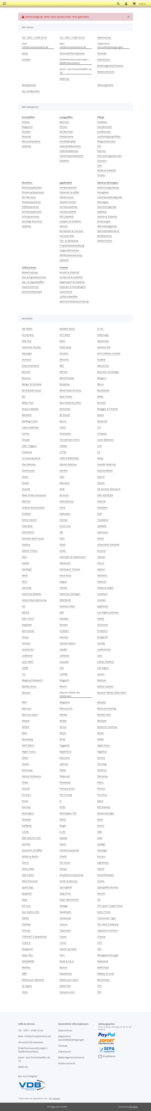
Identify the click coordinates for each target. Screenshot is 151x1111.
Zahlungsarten (105, 85)
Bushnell (102, 421)
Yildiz (25, 992)
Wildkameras (104, 235)
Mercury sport (30, 714)
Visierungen (104, 221)
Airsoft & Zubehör (69, 272)
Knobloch (102, 630)
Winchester (103, 979)
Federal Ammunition (33, 507)
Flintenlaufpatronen (33, 192)
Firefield (26, 513)
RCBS (62, 807)
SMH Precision (30, 881)
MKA (24, 733)
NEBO (100, 739)
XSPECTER (65, 985)
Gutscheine (66, 291)
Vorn (62, 955)
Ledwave (64, 655)
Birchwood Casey (31, 390)
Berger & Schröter (32, 384)
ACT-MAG (65, 334)
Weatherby (66, 973)
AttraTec (64, 359)
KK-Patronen (29, 197)
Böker (100, 396)
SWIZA (25, 918)
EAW (62, 489)
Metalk (25, 720)
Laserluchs (28, 649)
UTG (99, 942)
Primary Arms (67, 788)
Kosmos (64, 637)
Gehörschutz (67, 197)
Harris (100, 563)
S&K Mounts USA (31, 837)
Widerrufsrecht (105, 71)
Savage (101, 844)
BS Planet (65, 415)
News (25, 53)
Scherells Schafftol (32, 850)
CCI (99, 427)
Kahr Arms (28, 618)
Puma (25, 800)
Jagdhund (102, 606)
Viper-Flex (27, 955)
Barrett (63, 371)
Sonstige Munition (32, 221)
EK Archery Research (108, 489)
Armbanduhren (68, 187)
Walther (26, 967)
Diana (25, 476)
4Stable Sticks (67, 328)
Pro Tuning (66, 794)
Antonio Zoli (104, 347)
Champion (65, 433)
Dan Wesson (29, 464)
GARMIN (102, 526)
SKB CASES (28, 874)
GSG (24, 556)
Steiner (101, 893)
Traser (63, 936)
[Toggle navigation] (4, 2)
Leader (63, 649)
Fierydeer (102, 507)
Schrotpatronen (30, 216)
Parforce (102, 770)
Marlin (63, 686)
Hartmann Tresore (70, 569)
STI (99, 899)
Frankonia (102, 519)
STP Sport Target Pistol (109, 905)
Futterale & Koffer (69, 192)
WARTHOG (103, 967)
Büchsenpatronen (32, 187)
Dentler (64, 470)
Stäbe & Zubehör (106, 170)
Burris (63, 421)
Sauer (63, 844)
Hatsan (101, 569)
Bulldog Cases (30, 421)
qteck (100, 800)
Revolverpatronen (32, 211)
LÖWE (25, 667)
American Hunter (31, 347)
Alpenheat (103, 341)
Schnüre (102, 160)
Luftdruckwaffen (69, 296)
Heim (25, 575)
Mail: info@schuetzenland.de (35, 45)
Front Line (65, 526)
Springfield (66, 887)
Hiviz (24, 581)
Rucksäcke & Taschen (71, 231)
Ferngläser (103, 192)
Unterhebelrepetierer (72, 155)
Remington (28, 813)
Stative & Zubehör (107, 216)
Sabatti (63, 837)
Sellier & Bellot (30, 856)
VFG (99, 948)
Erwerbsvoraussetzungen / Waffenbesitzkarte (74, 61)
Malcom (101, 680)
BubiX (100, 415)
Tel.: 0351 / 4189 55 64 (34, 37)
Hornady (26, 587)
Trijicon (101, 936)
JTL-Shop (134, 1106)
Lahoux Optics (67, 643)
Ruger (63, 825)
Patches (101, 151)
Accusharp (28, 334)
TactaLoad (65, 918)
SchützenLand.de (69, 850)
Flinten (63, 126)
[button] (118, 3)
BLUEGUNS (103, 390)
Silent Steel (28, 868)
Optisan (64, 763)
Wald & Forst (67, 961)
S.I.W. (63, 831)
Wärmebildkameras (108, 231)
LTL (24, 674)
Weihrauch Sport (69, 979)
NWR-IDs (64, 78)
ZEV (99, 992)
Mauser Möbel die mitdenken (70, 694)
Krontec (26, 643)
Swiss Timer (104, 911)
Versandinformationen (72, 53)
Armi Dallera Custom (108, 353)
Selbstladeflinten (69, 151)
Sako (99, 837)
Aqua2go (27, 353)
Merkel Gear (104, 714)
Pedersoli (65, 776)
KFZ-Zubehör (67, 216)
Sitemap (101, 53)
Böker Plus (28, 402)
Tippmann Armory (107, 930)
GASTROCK (28, 532)
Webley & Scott (105, 973)
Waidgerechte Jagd (107, 955)
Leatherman (104, 649)
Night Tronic (29, 751)
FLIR (99, 513)
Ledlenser (27, 655)
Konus (25, 637)
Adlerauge (103, 334)
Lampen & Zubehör (70, 221)
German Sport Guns (33, 538)
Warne (63, 967)
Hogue (63, 581)
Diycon (101, 476)
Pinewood (65, 782)
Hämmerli (65, 563)
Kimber (64, 624)
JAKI (62, 612)
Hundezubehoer (69, 206)
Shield (63, 856)
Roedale (26, 819)
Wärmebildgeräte (107, 226)
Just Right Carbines (108, 612)
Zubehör (26, 146)
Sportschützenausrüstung (74, 301)
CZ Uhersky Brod (31, 458)
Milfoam (101, 720)
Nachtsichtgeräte (106, 206)
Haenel (101, 556)
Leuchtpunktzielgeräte (109, 197)
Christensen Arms (70, 439)
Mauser (26, 692)
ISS (23, 606)
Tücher (101, 175)
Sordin (101, 881)
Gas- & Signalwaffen (33, 282)
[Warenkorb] (139, 3)
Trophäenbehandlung (72, 245)
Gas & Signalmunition (34, 277)
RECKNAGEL (104, 807)
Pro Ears (26, 794)
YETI (99, 985)
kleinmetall (28, 630)
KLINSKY (64, 630)
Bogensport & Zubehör (72, 282)
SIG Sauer (65, 862)
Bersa (100, 384)
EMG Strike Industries (34, 495)
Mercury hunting (106, 708)
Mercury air (66, 708)
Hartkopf (27, 569)
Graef (63, 550)
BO (23, 396)
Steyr (25, 899)
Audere (101, 359)
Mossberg (27, 739)
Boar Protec (66, 396)
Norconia (65, 757)
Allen (62, 341)
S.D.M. (25, 831)
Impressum (103, 59)
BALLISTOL (103, 365)
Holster (26, 122)
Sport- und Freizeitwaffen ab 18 (75, 71)
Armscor (26, 359)
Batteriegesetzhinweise (110, 65)
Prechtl (26, 788)
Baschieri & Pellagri (108, 371)
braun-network (30, 408)
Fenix (62, 507)
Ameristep (65, 347)
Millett (25, 726)
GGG (62, 538)
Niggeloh (65, 745)
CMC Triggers (29, 445)
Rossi (100, 819)
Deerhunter (28, 470)
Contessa (27, 452)
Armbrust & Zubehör (71, 277)
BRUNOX (27, 415)
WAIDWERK (28, 961)
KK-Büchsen (66, 131)
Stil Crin (26, 905)
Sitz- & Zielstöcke (69, 240)
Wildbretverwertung (71, 255)
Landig (101, 643)
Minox (63, 726)
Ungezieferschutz (69, 250)
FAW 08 (101, 501)
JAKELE (25, 612)
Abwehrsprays (30, 272)
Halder (25, 563)
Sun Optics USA (30, 911)
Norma (101, 757)
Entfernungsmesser (108, 187)
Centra (25, 433)
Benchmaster (67, 378)
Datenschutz (104, 37)
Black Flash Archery (70, 390)
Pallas (63, 770)
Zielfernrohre (104, 240)
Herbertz (102, 575)
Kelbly (100, 618)
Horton (63, 587)
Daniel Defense (68, 464)
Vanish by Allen (68, 948)
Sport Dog (27, 887)
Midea (63, 720)
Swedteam (65, 911)
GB (61, 532)
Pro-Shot (102, 794)
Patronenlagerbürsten (109, 155)
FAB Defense (67, 501)
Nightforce (65, 751)
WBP (24, 973)
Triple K (26, 942)
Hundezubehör (68, 211)
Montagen (103, 202)
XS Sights (27, 985)
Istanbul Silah (67, 606)
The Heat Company (107, 924)
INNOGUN (65, 600)
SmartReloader (105, 874)
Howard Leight (105, 587)
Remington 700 (68, 813)
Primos (101, 788)
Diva (62, 476)
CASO (63, 427)
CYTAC (63, 452)
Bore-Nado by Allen (70, 402)
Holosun (101, 581)
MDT (24, 702)
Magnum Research (32, 680)
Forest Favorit (29, 519)
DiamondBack (105, 470)
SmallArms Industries (72, 874)
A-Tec (100, 328)
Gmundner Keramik (108, 544)
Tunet (63, 942)
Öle (99, 146)
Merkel (63, 714)
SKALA (100, 868)
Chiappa (102, 433)
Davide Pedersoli (106, 464)
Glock (63, 544)
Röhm (63, 819)
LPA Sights (103, 667)
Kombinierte (66, 136)
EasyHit (26, 489)
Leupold (64, 661)
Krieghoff (102, 637)
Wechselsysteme (31, 141)
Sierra (25, 862)
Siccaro (101, 856)
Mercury (26, 708)
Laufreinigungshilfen (109, 136)
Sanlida (26, 844)
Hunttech (102, 593)
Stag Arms (65, 893)
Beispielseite (29, 85)
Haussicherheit (30, 286)
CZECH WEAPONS (69, 458)
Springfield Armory (107, 887)
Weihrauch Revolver (33, 979)
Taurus (63, 924)
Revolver (26, 136)
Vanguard (27, 948)
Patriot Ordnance (31, 776)
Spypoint (27, 893)
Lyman (101, 674)
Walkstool (102, 961)
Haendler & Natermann (73, 556)
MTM (62, 739)
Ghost (100, 538)
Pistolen (26, 131)
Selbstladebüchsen (70, 146)
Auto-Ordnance (30, 365)
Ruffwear (27, 825)
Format (63, 519)
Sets (99, 165)
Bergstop (65, 384)
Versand (56, 1098)
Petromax (102, 776)
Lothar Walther (105, 661)
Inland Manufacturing (34, 600)
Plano (100, 782)
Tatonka (26, 924)
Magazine (27, 126)
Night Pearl (103, 745)
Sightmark (103, 862)
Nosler (25, 763)
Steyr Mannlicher (69, 899)
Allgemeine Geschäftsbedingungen (110, 45)
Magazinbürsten (106, 141)
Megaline (65, 702)
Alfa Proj (26, 341)
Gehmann (102, 532)
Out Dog (101, 763)
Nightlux (102, 751)
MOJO (63, 733)
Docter (25, 482)
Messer (64, 226)
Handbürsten (104, 126)
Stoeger (64, 905)
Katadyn (64, 618)
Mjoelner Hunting (107, 726)
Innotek (101, 600)
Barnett (26, 371)
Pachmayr (27, 770)
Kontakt (26, 59)
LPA (62, 667)
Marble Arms (29, 686)
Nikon (25, 757)
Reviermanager (105, 813)
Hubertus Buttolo (31, 593)
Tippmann (65, 930)
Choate (26, 439)
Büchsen (64, 122)
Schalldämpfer (68, 141)
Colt (99, 445)
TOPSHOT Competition (34, 936)
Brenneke (65, 408)
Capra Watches (30, 427)
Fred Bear (27, 526)
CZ (98, 452)
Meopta (101, 702)
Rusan (100, 825)
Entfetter (102, 122)
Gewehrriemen (68, 202)
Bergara (101, 378)
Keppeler (27, 624)
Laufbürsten (104, 131)
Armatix (64, 353)
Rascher (26, 807)
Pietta (25, 782)
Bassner (26, 378)
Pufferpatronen (30, 206)
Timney (26, 930)
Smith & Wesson (69, 881)
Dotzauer (65, 482)
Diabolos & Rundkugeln (73, 286)
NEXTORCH (28, 745)
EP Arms (64, 495)
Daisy (100, 458)
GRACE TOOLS (30, 550)
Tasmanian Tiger (106, 918)
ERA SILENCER (105, 495)
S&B (99, 831)
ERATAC (26, 501)
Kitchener (102, 624)
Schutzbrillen (67, 235)
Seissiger (102, 850)
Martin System (105, 686)
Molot (100, 733)
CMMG (63, 445)
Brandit (101, 402)
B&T (62, 365)
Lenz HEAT (28, 661)
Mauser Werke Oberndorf (111, 692)
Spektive (102, 211)
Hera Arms (65, 575)
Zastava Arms (67, 992)
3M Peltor (27, 328)
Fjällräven (65, 513)
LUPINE (64, 674)
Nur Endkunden (31, 91)
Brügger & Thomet (107, 408)
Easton (101, 482)
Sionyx (63, 868)
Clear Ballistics (105, 439)
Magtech (64, 680)
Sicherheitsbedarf (32, 291)
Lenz (99, 655)
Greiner (101, 550)
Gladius (26, 544)
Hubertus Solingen (70, 593)
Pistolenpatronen (31, 202)
